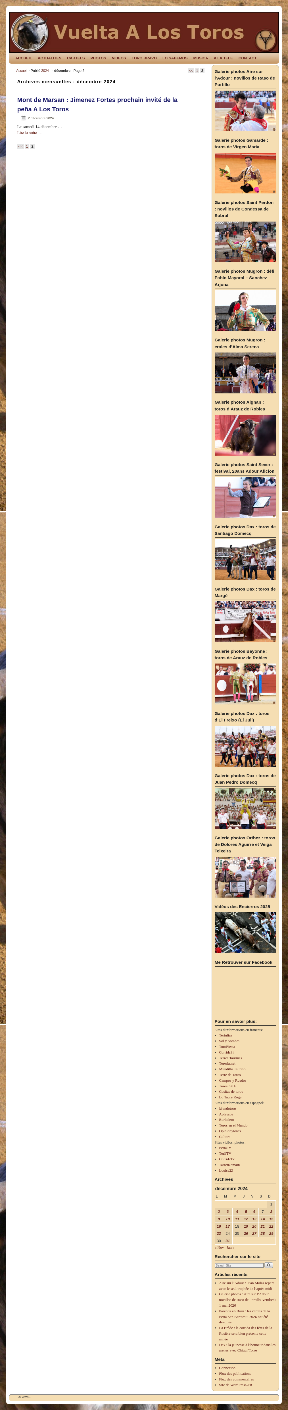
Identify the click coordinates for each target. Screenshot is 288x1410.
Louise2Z (226, 1170)
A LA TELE (223, 58)
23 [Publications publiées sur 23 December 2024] (219, 1233)
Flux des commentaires (236, 1379)
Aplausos (226, 1114)
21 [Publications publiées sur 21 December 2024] (263, 1226)
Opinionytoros (230, 1131)
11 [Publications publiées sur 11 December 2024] (237, 1219)
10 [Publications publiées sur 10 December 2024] (228, 1219)
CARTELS (76, 58)
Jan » (230, 1247)
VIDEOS (119, 58)
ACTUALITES (50, 58)
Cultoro (224, 1136)
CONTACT (247, 58)
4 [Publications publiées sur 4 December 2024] (237, 1211)
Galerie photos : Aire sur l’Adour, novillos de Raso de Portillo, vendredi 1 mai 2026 (247, 1299)
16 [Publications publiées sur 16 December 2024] (219, 1226)
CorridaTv (227, 1159)
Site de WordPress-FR (235, 1385)
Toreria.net (227, 1063)
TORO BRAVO (144, 58)
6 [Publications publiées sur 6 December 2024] (254, 1211)
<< (191, 71)
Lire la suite (29, 133)
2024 (45, 71)
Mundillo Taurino (232, 1069)
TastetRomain (229, 1165)
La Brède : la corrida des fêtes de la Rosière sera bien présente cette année (245, 1333)
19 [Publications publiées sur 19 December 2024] (246, 1226)
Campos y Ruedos (232, 1080)
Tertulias (225, 1035)
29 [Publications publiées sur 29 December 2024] (271, 1233)
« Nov (219, 1247)
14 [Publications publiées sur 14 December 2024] (263, 1219)
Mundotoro (227, 1108)
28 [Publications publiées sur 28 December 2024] (263, 1233)
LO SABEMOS (175, 58)
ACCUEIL (23, 58)
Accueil (21, 71)
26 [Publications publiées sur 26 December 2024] (246, 1233)
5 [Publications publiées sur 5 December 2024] (246, 1211)
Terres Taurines (230, 1058)
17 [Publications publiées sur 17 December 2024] (228, 1226)
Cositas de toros (231, 1091)
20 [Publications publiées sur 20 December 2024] (254, 1226)
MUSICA (200, 58)
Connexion (227, 1368)
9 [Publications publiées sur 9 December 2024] (219, 1219)
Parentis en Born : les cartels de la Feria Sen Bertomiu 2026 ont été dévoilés (244, 1317)
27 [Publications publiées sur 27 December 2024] (254, 1233)
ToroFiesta (227, 1046)
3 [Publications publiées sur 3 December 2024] (228, 1211)
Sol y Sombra (229, 1041)
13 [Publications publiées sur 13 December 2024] (254, 1219)
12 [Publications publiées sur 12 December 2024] (246, 1219)
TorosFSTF (227, 1086)
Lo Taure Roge (230, 1097)
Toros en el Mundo (233, 1125)
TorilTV (225, 1153)
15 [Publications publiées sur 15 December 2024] (271, 1219)
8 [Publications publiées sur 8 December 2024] (271, 1211)
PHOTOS (98, 58)
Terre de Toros (230, 1075)
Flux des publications (235, 1373)
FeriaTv (225, 1148)
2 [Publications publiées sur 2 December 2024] (219, 1211)
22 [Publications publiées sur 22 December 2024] (271, 1226)
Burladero (226, 1119)
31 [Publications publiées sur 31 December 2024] (228, 1241)
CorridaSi (226, 1052)
